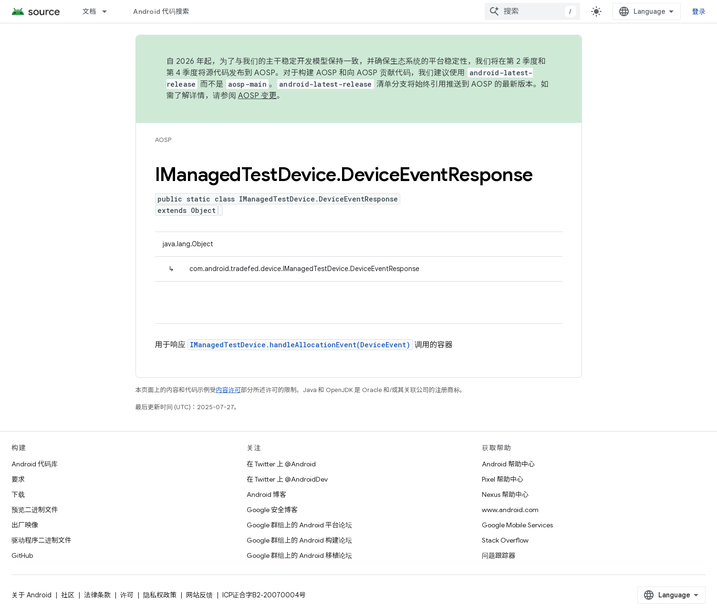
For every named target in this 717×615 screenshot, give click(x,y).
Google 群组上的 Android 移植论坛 (299, 555)
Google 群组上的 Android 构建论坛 (299, 540)
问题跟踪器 (498, 555)
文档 (89, 11)
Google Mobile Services (517, 525)
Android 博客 (266, 494)
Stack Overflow (505, 540)
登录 (699, 11)
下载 (18, 494)
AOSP (163, 140)
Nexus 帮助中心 (505, 494)
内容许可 (228, 390)
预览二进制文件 (34, 509)
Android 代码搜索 (161, 11)
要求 (18, 479)
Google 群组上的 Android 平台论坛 (299, 525)
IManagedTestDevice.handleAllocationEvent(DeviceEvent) (300, 344)
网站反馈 (199, 595)
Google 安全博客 (272, 509)
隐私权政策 (160, 595)
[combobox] (532, 11)
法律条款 (97, 595)
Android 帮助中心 (508, 464)
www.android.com (510, 509)
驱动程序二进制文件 (41, 540)
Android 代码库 (34, 464)
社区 (67, 595)
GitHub (22, 555)
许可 (127, 595)
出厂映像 (24, 525)
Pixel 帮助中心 (502, 479)
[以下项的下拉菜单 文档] (109, 11)
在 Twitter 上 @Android (281, 464)
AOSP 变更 (257, 96)
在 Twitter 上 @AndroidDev (287, 479)
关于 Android (31, 595)
